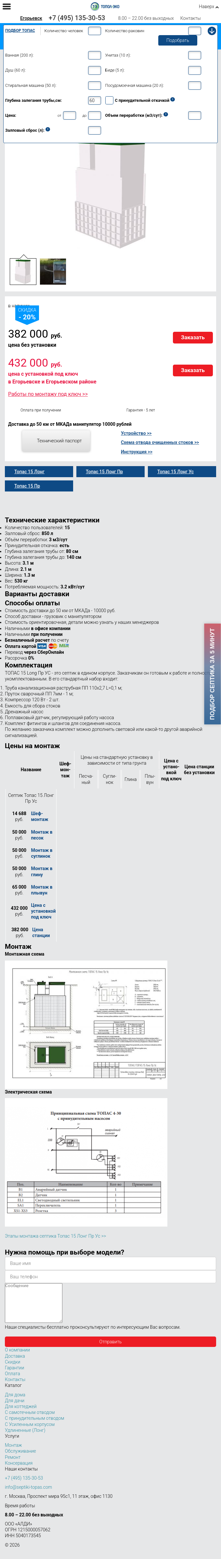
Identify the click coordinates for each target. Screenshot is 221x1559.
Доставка (15, 1363)
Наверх (206, 6)
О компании (17, 1357)
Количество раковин (124, 30)
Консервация (18, 1470)
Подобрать (177, 40)
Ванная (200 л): (19, 55)
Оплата (12, 1381)
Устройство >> (136, 433)
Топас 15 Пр (27, 486)
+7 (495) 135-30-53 (77, 18)
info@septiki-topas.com (28, 1495)
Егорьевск (31, 18)
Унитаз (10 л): (118, 55)
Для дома (15, 1402)
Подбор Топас (20, 30)
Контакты (190, 18)
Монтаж (13, 1453)
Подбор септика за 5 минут (212, 674)
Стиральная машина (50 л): (30, 85)
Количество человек (64, 30)
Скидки (12, 1369)
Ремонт (12, 1465)
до (85, 115)
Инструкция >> (136, 451)
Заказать (193, 337)
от (59, 115)
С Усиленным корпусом (30, 1432)
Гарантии (14, 1375)
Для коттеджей (21, 1414)
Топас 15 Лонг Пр (104, 471)
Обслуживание (20, 1458)
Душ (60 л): (15, 70)
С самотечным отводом (30, 1420)
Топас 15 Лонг (29, 471)
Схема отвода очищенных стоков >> (160, 442)
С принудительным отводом (34, 1426)
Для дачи (14, 1408)
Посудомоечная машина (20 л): (134, 85)
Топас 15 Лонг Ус (175, 471)
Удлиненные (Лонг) (25, 1438)
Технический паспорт (59, 440)
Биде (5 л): (115, 70)
